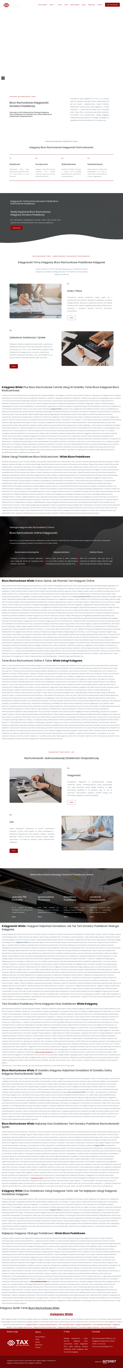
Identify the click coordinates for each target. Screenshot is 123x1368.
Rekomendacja (74, 5)
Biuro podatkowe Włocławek (104, 1325)
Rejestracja (91, 5)
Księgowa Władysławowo (84, 1325)
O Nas (66, 5)
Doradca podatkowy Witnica (46, 1325)
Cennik (60, 5)
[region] (61, 44)
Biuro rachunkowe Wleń (66, 1325)
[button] (3, 78)
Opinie (84, 5)
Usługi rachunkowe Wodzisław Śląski (43, 1327)
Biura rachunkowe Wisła (111, 1327)
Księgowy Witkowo (29, 1325)
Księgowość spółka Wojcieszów (68, 1327)
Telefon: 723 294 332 (99, 1344)
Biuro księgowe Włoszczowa (20, 1327)
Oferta (51, 5)
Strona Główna (42, 5)
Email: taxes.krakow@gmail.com (103, 1346)
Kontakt (99, 5)
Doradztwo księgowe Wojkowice (91, 1327)
